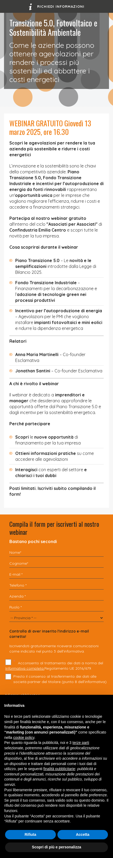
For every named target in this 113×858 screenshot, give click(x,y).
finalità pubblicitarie (59, 769)
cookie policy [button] (23, 737)
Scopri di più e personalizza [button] (56, 847)
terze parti (80, 742)
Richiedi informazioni (56, 6)
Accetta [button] (82, 834)
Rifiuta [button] (30, 834)
